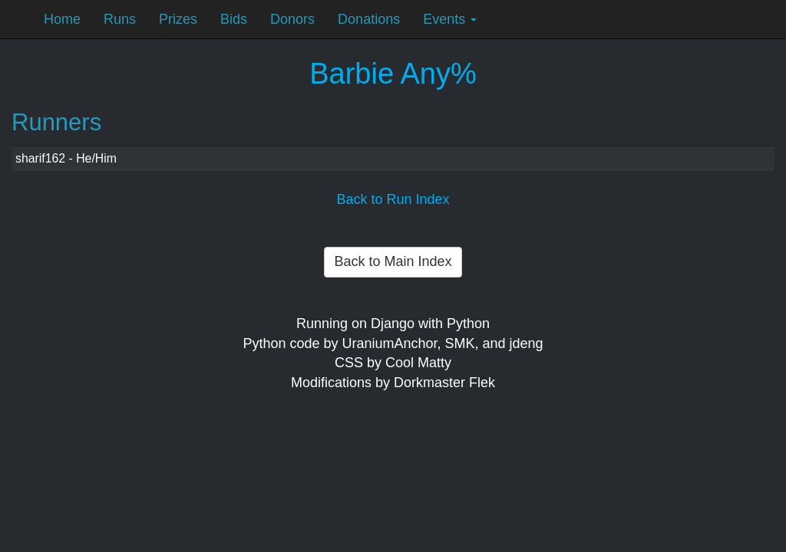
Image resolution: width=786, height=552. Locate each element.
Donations (369, 19)
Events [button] (450, 19)
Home (62, 19)
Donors (292, 19)
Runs (120, 19)
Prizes (178, 19)
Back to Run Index (392, 199)
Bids (233, 19)
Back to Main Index (392, 261)
